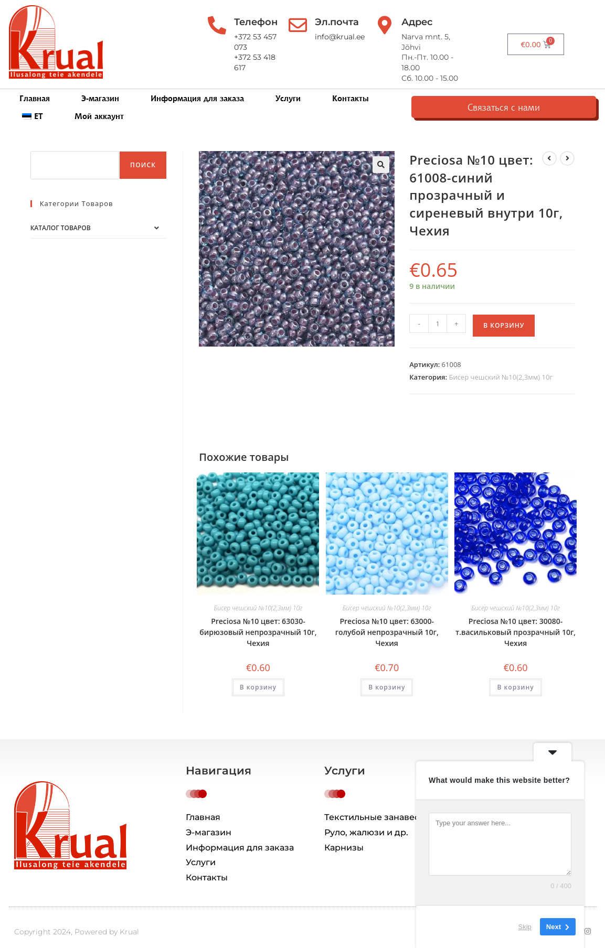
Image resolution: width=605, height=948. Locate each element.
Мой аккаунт (480, 89)
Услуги (288, 89)
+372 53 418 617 (257, 47)
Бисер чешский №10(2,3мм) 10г (501, 363)
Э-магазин (100, 89)
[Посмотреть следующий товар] (567, 144)
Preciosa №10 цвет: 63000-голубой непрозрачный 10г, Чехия (387, 618)
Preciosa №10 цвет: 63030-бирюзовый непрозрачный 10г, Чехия (257, 618)
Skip (525, 927)
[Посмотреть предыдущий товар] (549, 144)
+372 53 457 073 (259, 36)
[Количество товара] (437, 309)
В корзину (503, 311)
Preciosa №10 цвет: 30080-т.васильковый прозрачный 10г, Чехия (515, 618)
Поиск (143, 150)
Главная (34, 89)
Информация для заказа (197, 89)
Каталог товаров (60, 213)
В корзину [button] (258, 673)
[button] (381, 150)
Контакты (350, 89)
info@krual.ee (355, 36)
